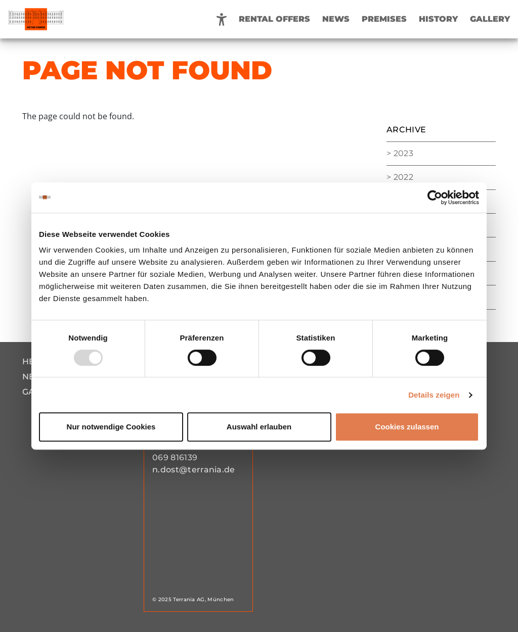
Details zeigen (433, 395)
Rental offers (274, 19)
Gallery (490, 19)
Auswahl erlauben (259, 426)
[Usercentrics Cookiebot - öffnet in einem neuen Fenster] (435, 197)
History (438, 19)
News (336, 19)
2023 (403, 153)
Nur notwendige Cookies (111, 426)
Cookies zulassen (407, 426)
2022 (403, 177)
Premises (384, 19)
